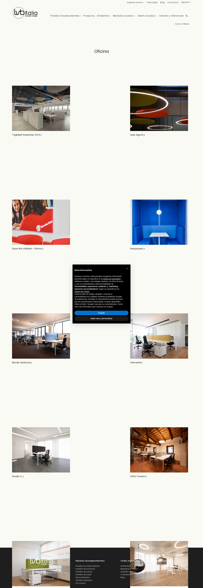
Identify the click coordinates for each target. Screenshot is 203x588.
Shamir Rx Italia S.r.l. (23, 485)
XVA (76, 368)
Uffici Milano (19, 543)
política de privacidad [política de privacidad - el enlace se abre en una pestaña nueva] (111, 279)
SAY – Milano (142, 251)
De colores (81, 583)
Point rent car (20, 426)
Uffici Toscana (82, 485)
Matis (138, 485)
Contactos (172, 2)
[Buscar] (187, 13)
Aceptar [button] (101, 313)
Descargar (152, 2)
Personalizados (83, 577)
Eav (137, 426)
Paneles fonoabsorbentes (88, 566)
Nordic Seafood (21, 251)
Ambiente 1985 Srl (49, 569)
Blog (162, 2)
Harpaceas (80, 193)
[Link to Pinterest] (167, 566)
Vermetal (79, 251)
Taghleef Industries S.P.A (26, 134)
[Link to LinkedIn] (163, 566)
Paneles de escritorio (85, 569)
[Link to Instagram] (159, 566)
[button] (127, 269)
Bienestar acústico (129, 569)
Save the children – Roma (27, 193)
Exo (137, 310)
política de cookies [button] (82, 292)
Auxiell (138, 368)
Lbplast (78, 543)
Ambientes (125, 566)
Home (178, 24)
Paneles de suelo (83, 574)
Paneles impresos (84, 580)
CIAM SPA (140, 134)
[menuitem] (66, 13)
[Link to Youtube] (171, 566)
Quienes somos (134, 2)
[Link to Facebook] (156, 566)
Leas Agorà (80, 134)
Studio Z (16, 368)
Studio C (17, 310)
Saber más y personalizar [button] (102, 318)
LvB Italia (140, 193)
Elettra (77, 426)
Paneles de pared (84, 571)
